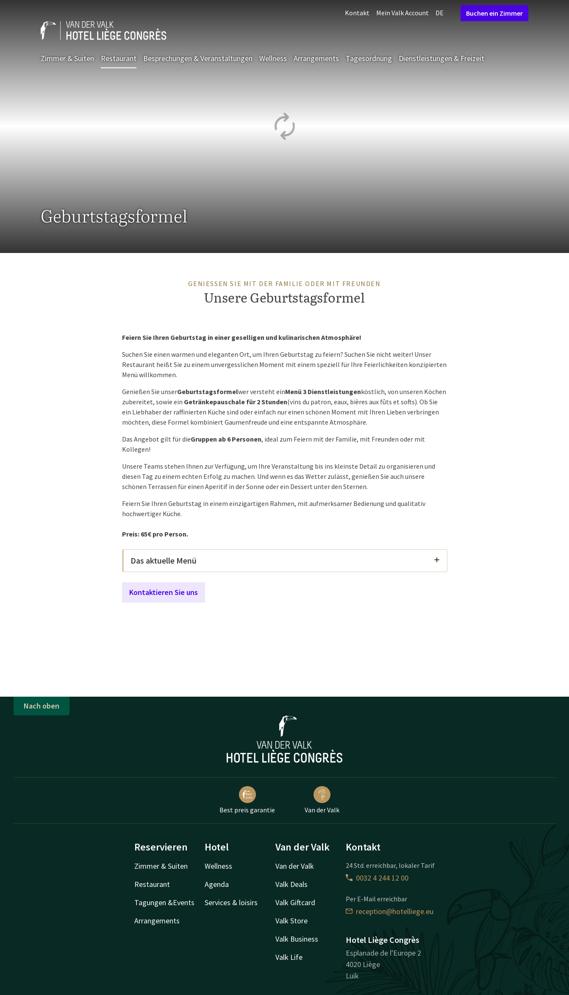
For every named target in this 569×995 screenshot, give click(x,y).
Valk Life (289, 957)
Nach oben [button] (41, 706)
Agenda (217, 884)
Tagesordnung (369, 58)
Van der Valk (322, 800)
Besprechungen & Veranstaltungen (198, 58)
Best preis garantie (247, 800)
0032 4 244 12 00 (377, 878)
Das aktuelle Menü (285, 560)
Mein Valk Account (402, 12)
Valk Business (296, 939)
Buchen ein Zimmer (494, 13)
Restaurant (118, 58)
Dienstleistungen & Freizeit (441, 58)
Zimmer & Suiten (67, 58)
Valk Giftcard (295, 902)
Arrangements (316, 58)
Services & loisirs (231, 902)
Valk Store (291, 921)
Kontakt (357, 12)
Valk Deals (291, 884)
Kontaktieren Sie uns (163, 592)
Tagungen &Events (164, 902)
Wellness (273, 58)
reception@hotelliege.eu (389, 911)
